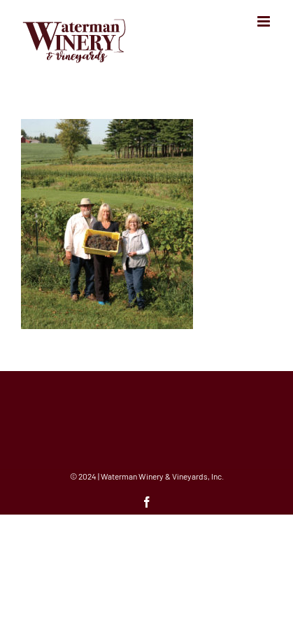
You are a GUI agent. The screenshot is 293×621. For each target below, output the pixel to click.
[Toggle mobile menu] (264, 21)
